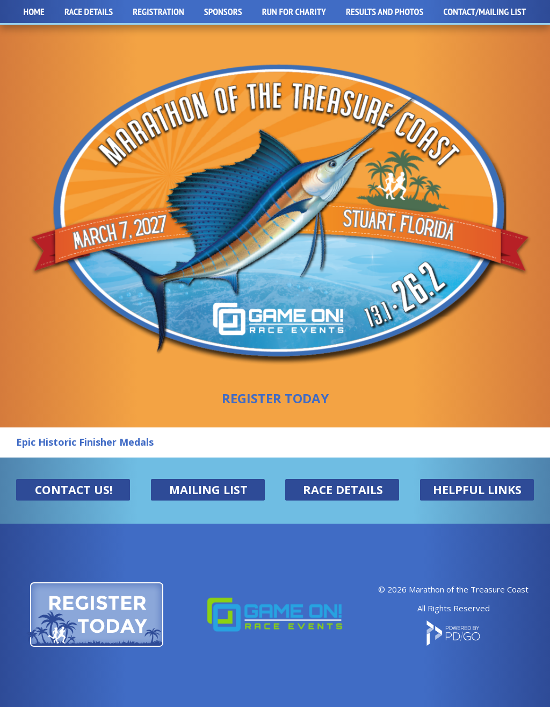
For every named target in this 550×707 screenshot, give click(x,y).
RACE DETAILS (343, 489)
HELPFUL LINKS (477, 489)
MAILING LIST (208, 489)
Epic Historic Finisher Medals (85, 441)
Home (34, 11)
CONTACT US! (74, 489)
